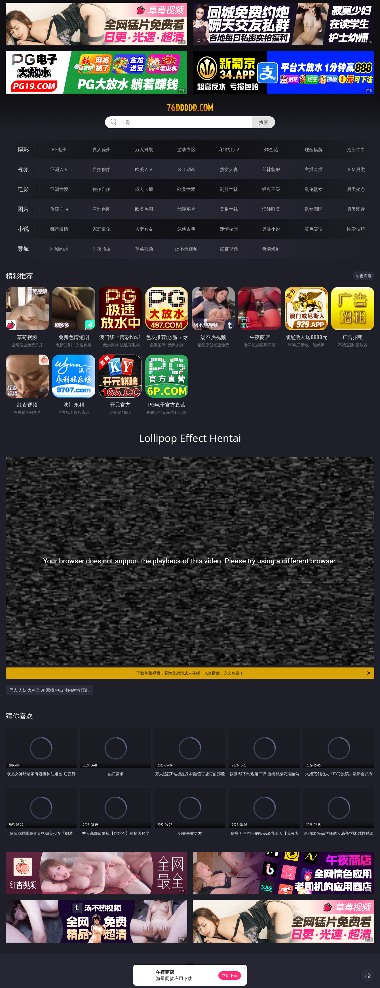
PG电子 (59, 149)
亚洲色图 (101, 209)
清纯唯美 (271, 209)
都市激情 (59, 229)
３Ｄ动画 (186, 169)
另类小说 (271, 229)
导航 (23, 248)
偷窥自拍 (59, 209)
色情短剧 (271, 249)
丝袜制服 (271, 169)
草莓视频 (144, 249)
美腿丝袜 (229, 209)
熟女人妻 (229, 169)
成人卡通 (144, 189)
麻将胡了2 (228, 149)
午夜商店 (101, 249)
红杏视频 (229, 249)
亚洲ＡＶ (59, 169)
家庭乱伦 (101, 229)
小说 (23, 229)
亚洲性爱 (59, 189)
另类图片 (356, 209)
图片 (23, 209)
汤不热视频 (186, 249)
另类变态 (356, 189)
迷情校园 (229, 229)
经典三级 (271, 189)
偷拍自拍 (101, 189)
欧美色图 (144, 209)
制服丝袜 (229, 189)
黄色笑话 (314, 229)
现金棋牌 (314, 149)
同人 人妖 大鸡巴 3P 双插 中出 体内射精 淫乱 (49, 690)
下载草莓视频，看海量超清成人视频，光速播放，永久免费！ (253, 673)
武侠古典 (186, 229)
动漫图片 (186, 209)
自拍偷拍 (101, 169)
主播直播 (314, 169)
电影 (23, 189)
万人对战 (144, 149)
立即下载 (230, 975)
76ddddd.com (190, 107)
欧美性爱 (186, 189)
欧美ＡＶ (144, 169)
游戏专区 (186, 149)
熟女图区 (314, 209)
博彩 (23, 149)
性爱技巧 (356, 229)
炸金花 (271, 149)
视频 (23, 169)
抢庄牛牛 (356, 149)
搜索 (263, 122)
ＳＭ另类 (356, 169)
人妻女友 (144, 229)
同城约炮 (59, 249)
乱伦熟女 (314, 189)
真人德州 (101, 149)
